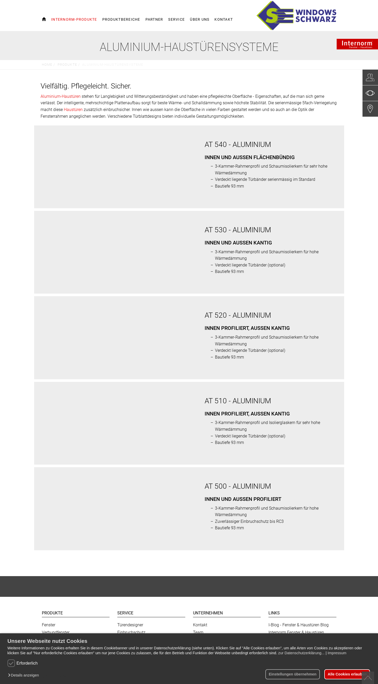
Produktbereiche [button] (121, 19)
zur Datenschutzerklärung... (301, 653)
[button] (24, 675)
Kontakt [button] (223, 19)
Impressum (337, 653)
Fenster (48, 624)
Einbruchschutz (131, 632)
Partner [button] (154, 19)
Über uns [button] (199, 19)
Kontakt (200, 624)
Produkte (67, 64)
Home (47, 64)
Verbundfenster (56, 632)
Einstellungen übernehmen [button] (293, 674)
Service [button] (176, 19)
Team (198, 632)
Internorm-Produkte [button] (74, 19)
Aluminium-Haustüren (61, 96)
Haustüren (73, 109)
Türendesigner (130, 624)
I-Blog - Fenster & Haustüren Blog (298, 624)
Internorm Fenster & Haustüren (296, 632)
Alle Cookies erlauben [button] (347, 674)
